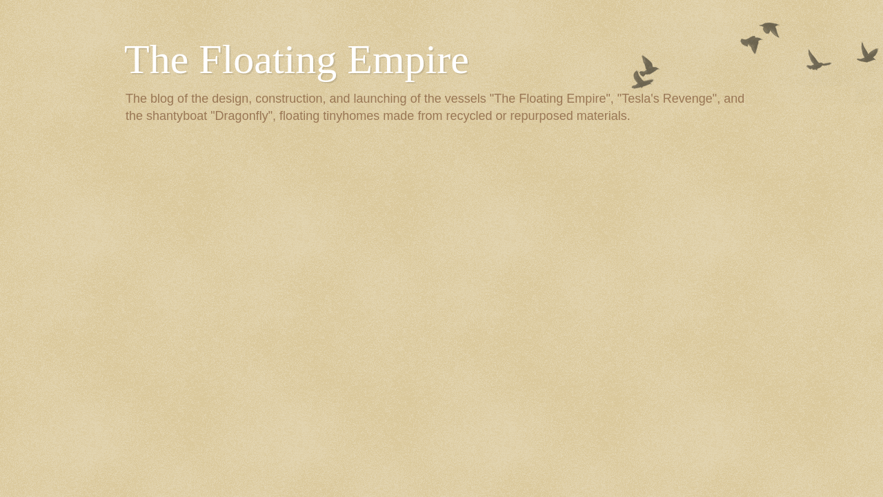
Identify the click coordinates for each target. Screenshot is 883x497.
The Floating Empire (296, 59)
